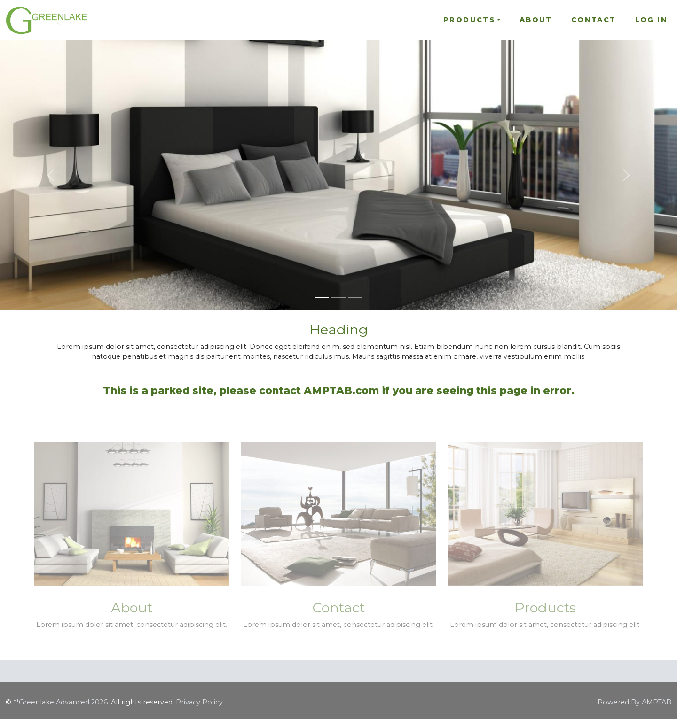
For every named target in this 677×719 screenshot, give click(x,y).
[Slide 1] (322, 297)
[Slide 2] (338, 297)
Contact (593, 19)
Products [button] (469, 19)
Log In (651, 19)
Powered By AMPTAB (634, 702)
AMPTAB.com (341, 390)
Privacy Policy (199, 702)
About (536, 19)
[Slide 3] (355, 297)
